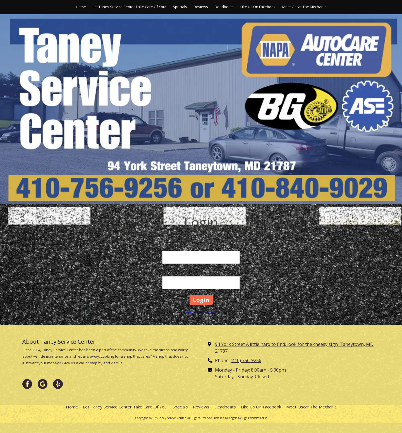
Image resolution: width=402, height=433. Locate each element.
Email (201, 247)
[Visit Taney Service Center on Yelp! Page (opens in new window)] (58, 384)
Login (263, 418)
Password (201, 272)
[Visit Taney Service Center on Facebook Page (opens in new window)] (27, 384)
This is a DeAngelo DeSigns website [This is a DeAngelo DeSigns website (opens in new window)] (236, 418)
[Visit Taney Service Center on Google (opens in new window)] (42, 384)
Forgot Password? (201, 312)
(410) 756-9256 (246, 360)
